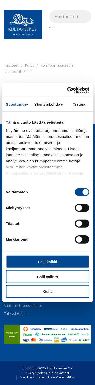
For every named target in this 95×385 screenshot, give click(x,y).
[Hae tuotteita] (51, 27)
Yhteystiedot (14, 313)
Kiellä (47, 291)
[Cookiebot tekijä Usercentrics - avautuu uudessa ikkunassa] (67, 90)
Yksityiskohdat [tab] (48, 104)
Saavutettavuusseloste (23, 306)
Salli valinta (47, 276)
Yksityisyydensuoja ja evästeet (47, 373)
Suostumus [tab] (16, 104)
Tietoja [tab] (79, 104)
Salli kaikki (47, 262)
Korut (29, 65)
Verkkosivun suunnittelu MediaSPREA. (47, 377)
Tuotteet (11, 65)
